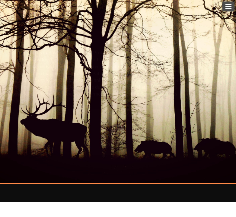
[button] (229, 91)
